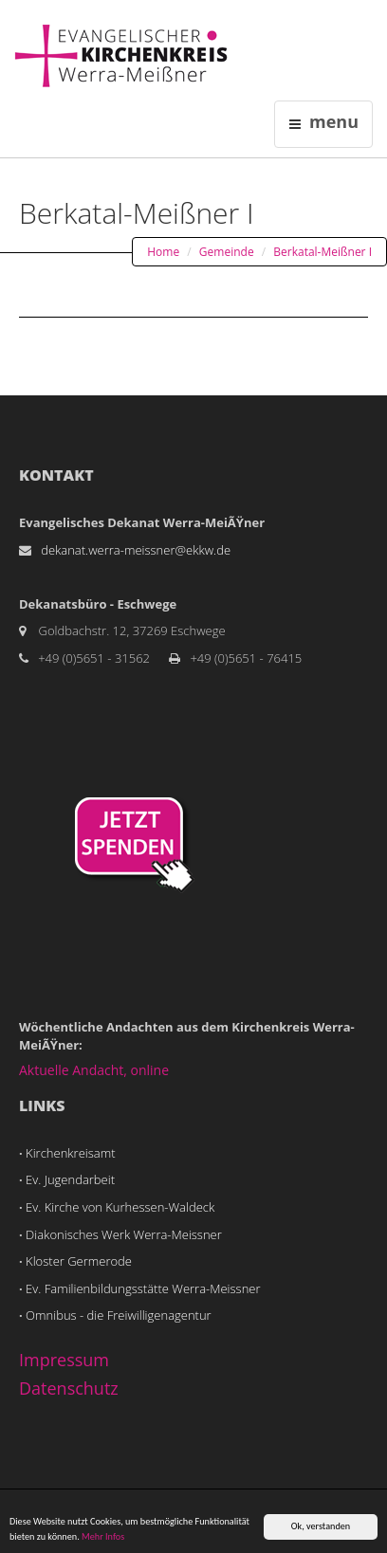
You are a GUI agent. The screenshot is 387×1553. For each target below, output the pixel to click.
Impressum (64, 1359)
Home (163, 252)
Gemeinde (226, 252)
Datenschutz (69, 1388)
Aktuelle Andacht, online (94, 1070)
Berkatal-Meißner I (322, 252)
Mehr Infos (103, 1537)
